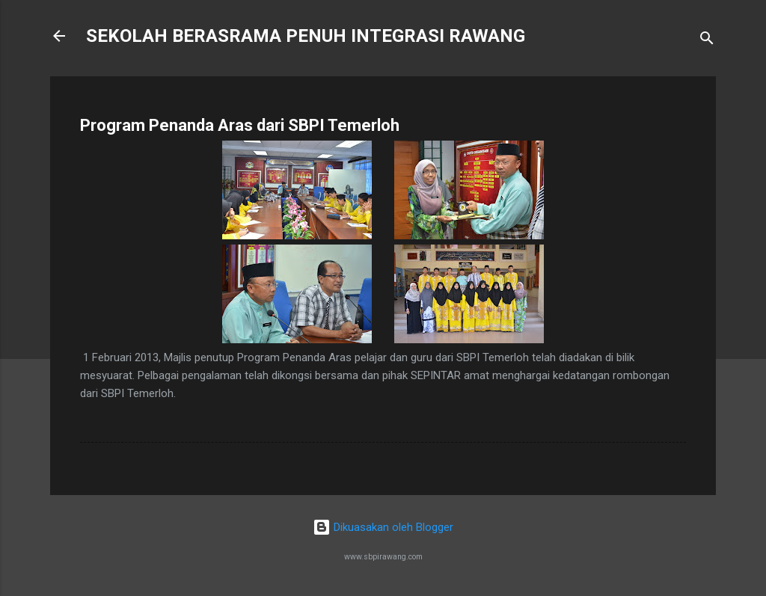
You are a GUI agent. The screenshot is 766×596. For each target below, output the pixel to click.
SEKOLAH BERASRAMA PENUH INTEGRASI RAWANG (305, 35)
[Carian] (707, 41)
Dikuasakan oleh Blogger (383, 527)
